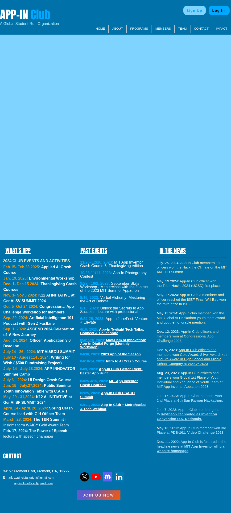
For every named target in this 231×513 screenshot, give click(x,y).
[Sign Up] (194, 10)
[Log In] (219, 10)
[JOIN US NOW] (98, 495)
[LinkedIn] (119, 476)
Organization (48, 24)
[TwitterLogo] (84, 476)
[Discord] (107, 476)
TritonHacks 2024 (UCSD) (183, 286)
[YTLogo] (96, 476)
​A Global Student (14, 24)
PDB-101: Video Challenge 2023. (197, 432)
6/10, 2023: (89, 329)
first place (211, 286)
